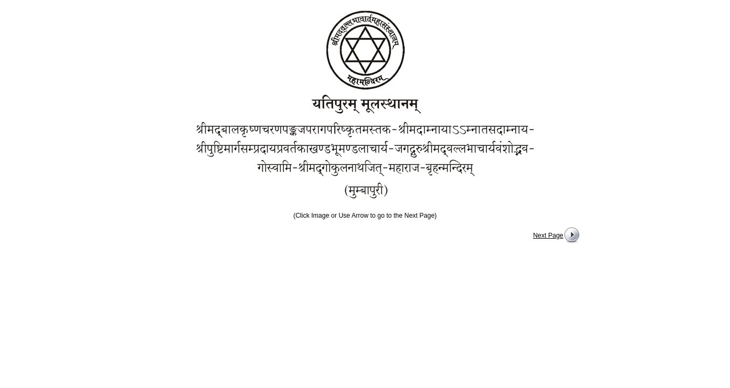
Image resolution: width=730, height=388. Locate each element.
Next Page (548, 235)
